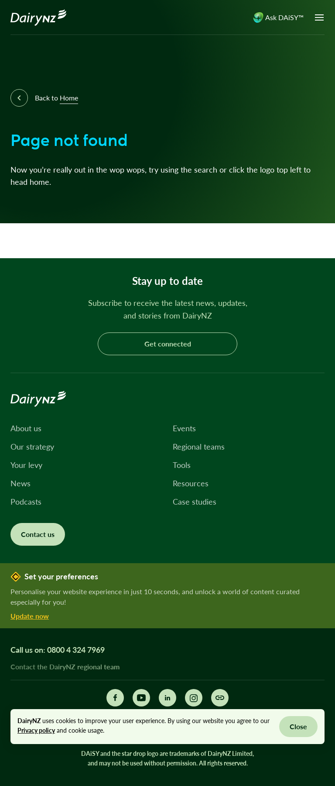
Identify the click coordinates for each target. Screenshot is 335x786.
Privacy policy (36, 730)
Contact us (38, 534)
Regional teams (199, 446)
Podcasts (25, 502)
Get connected (167, 343)
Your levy (26, 465)
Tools (182, 465)
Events (184, 428)
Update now (29, 616)
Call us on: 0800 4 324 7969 (57, 650)
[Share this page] (220, 697)
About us (25, 428)
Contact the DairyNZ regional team (65, 666)
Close (298, 726)
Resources (191, 483)
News (20, 483)
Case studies (194, 502)
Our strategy (32, 446)
